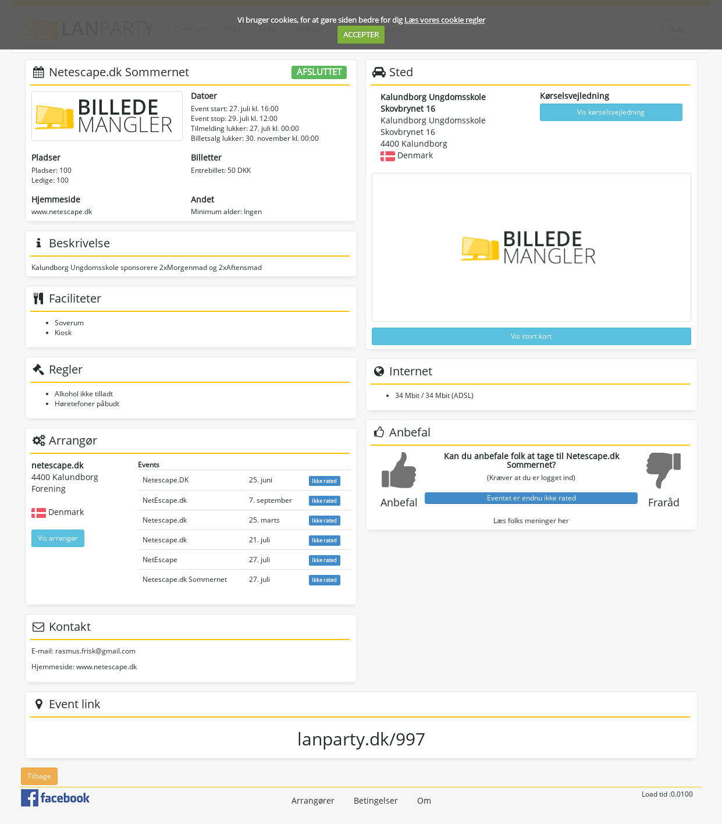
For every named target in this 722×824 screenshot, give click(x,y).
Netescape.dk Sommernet (185, 579)
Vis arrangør (58, 538)
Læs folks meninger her (531, 520)
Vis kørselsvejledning (611, 112)
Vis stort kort (531, 336)
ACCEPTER (361, 34)
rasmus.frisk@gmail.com (95, 651)
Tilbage (39, 776)
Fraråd (664, 502)
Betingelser (376, 800)
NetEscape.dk (165, 500)
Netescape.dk (165, 520)
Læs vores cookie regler (444, 20)
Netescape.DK (165, 480)
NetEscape (160, 559)
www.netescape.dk (61, 211)
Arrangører (313, 800)
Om (424, 800)
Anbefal (399, 502)
